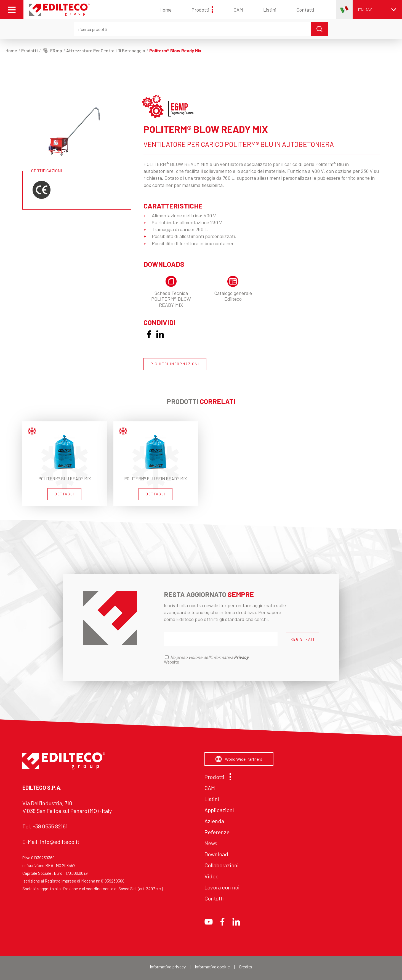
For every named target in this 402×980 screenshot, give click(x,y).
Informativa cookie (212, 966)
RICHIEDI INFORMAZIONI (175, 364)
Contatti (305, 9)
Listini (269, 9)
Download (216, 854)
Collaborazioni (221, 865)
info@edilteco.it (59, 841)
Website (171, 661)
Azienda (214, 821)
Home (165, 9)
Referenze (217, 832)
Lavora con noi (221, 887)
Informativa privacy (168, 966)
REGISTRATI (303, 639)
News (210, 843)
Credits (245, 966)
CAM (238, 9)
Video (211, 876)
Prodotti (202, 9)
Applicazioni (219, 810)
